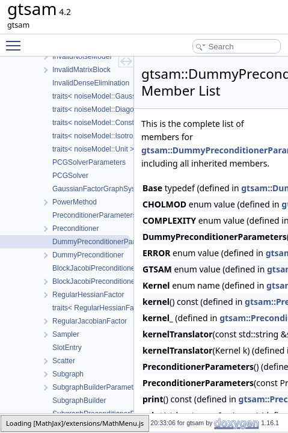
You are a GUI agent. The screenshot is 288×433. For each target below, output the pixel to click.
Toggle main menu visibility (16, 40)
